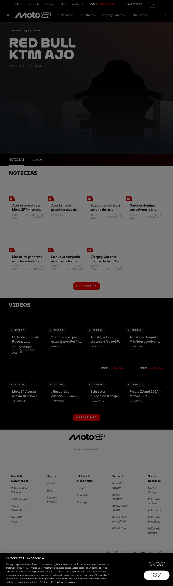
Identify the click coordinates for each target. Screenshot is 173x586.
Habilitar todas (156, 575)
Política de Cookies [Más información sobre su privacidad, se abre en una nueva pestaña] (65, 582)
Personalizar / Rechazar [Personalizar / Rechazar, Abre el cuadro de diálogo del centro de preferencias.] (156, 564)
